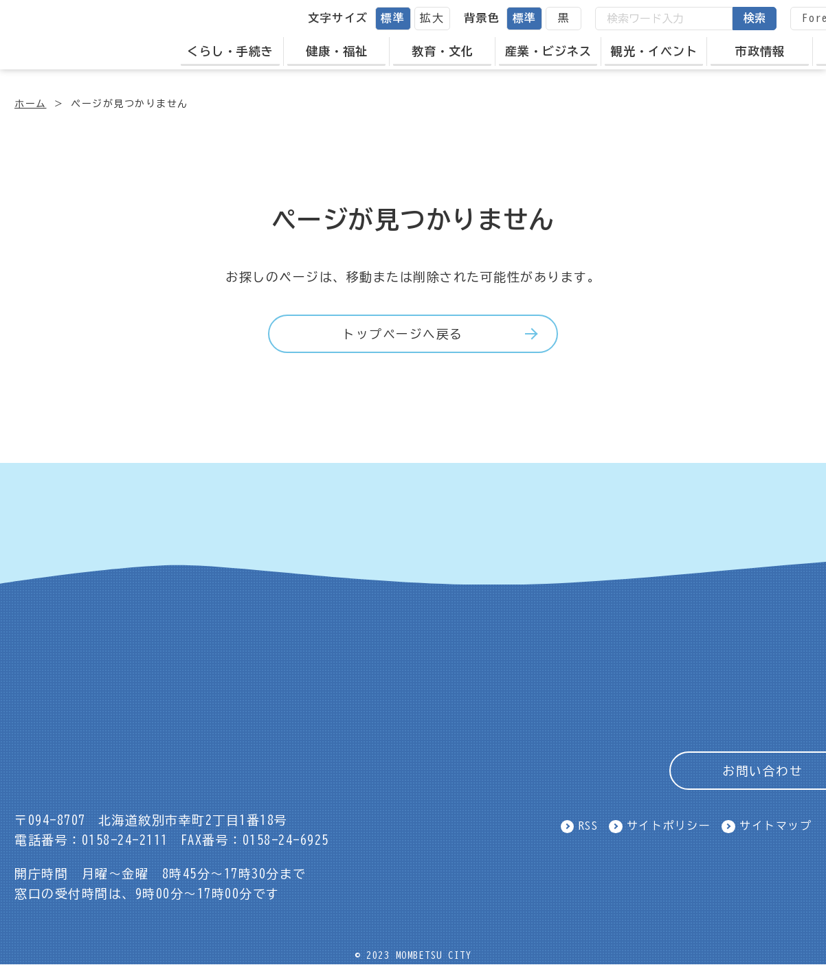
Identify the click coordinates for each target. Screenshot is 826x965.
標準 (401, 17)
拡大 (440, 17)
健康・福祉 (345, 50)
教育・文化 (451, 50)
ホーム (30, 104)
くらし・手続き (238, 50)
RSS (589, 826)
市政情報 (768, 50)
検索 (763, 17)
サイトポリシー (669, 826)
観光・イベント (662, 50)
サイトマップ (775, 826)
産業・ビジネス (556, 50)
